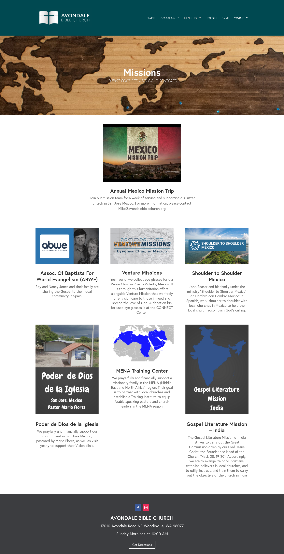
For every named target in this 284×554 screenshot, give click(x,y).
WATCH (239, 18)
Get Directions (142, 545)
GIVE (225, 18)
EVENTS (211, 18)
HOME (151, 18)
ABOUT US (168, 18)
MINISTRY (190, 18)
